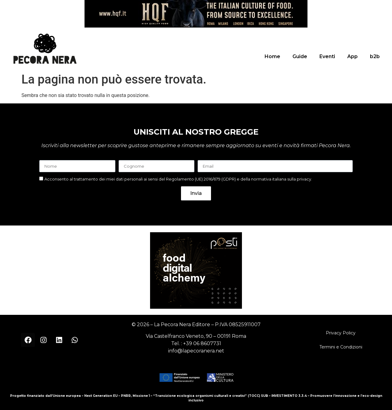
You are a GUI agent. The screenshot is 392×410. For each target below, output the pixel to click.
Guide (299, 56)
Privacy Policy (341, 333)
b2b (375, 56)
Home (272, 56)
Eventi (327, 56)
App (352, 56)
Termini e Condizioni (340, 347)
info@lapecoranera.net (196, 351)
